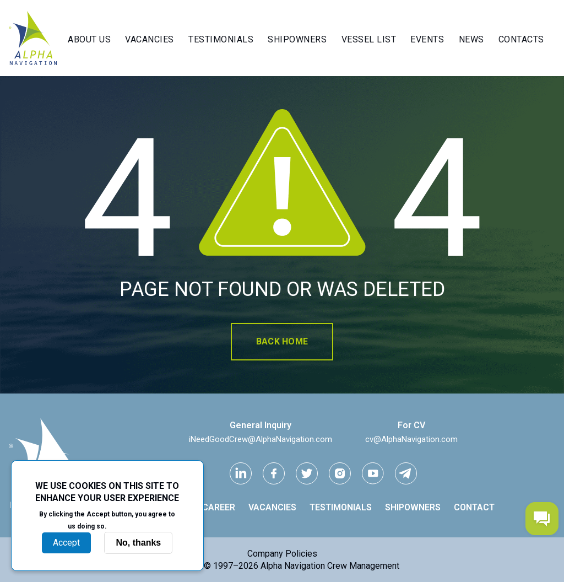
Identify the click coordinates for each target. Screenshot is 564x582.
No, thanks (138, 542)
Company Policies (282, 553)
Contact (474, 507)
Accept (66, 542)
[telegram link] (406, 473)
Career (218, 507)
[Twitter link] (307, 473)
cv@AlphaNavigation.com (411, 439)
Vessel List (369, 39)
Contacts (521, 39)
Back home (282, 341)
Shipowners (297, 39)
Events (427, 39)
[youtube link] (373, 473)
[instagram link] (340, 473)
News (471, 39)
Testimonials (220, 39)
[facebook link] (274, 473)
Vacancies (149, 39)
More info (128, 526)
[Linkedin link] (241, 473)
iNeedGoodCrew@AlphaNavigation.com (260, 439)
